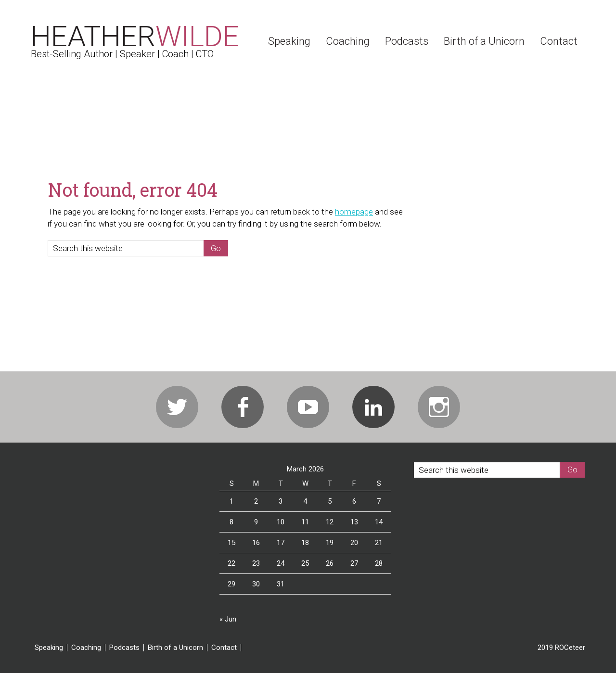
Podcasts (124, 647)
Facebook (242, 407)
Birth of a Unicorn (175, 647)
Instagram (439, 407)
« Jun (227, 619)
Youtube (308, 407)
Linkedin (373, 407)
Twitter (177, 407)
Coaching (86, 647)
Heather (135, 36)
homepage (354, 211)
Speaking (49, 647)
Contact (224, 647)
